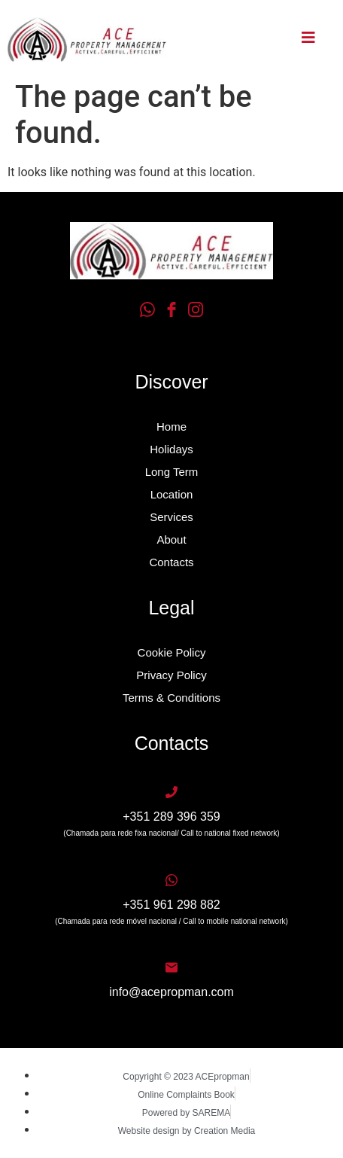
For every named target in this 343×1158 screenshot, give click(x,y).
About (171, 539)
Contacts (171, 562)
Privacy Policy (171, 675)
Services (171, 516)
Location (171, 494)
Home (171, 426)
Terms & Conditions (171, 697)
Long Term (172, 471)
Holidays (171, 449)
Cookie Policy (172, 652)
